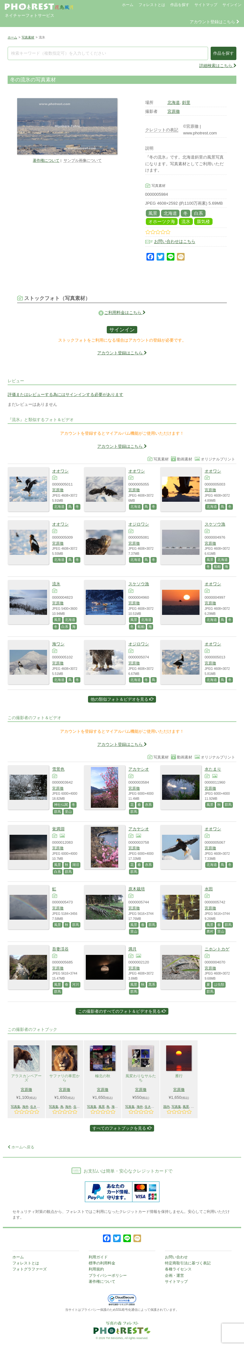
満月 (132, 949)
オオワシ (60, 471)
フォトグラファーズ (29, 1269)
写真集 (15, 1106)
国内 (166, 1106)
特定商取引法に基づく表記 (188, 1263)
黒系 (151, 984)
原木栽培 (136, 889)
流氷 (185, 221)
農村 (210, 931)
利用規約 (96, 1269)
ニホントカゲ (217, 949)
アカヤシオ (138, 769)
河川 (75, 984)
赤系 (148, 804)
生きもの (36, 1106)
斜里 (186, 102)
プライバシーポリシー (108, 1275)
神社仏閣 (61, 804)
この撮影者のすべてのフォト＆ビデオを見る (122, 1011)
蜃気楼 (203, 221)
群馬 (57, 811)
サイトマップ (205, 5)
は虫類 (219, 984)
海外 (25, 1106)
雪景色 (58, 769)
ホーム (127, 5)
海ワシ (58, 644)
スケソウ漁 (215, 524)
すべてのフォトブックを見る (122, 1128)
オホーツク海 (161, 221)
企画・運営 (174, 1275)
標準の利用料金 (102, 1263)
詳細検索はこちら (217, 65)
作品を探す (179, 5)
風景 (152, 213)
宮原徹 (173, 111)
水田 (209, 889)
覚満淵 (58, 829)
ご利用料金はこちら (125, 312)
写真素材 (28, 37)
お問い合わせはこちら (174, 241)
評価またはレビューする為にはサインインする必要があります (65, 394)
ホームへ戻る (21, 1147)
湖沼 (75, 865)
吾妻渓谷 (60, 949)
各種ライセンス (178, 1269)
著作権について (46, 160)
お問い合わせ (176, 1257)
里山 (68, 811)
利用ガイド (98, 1257)
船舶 (217, 566)
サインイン (231, 5)
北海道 (173, 102)
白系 (198, 213)
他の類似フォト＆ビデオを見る (122, 699)
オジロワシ (138, 524)
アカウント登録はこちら (214, 21)
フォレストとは (152, 5)
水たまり (213, 769)
